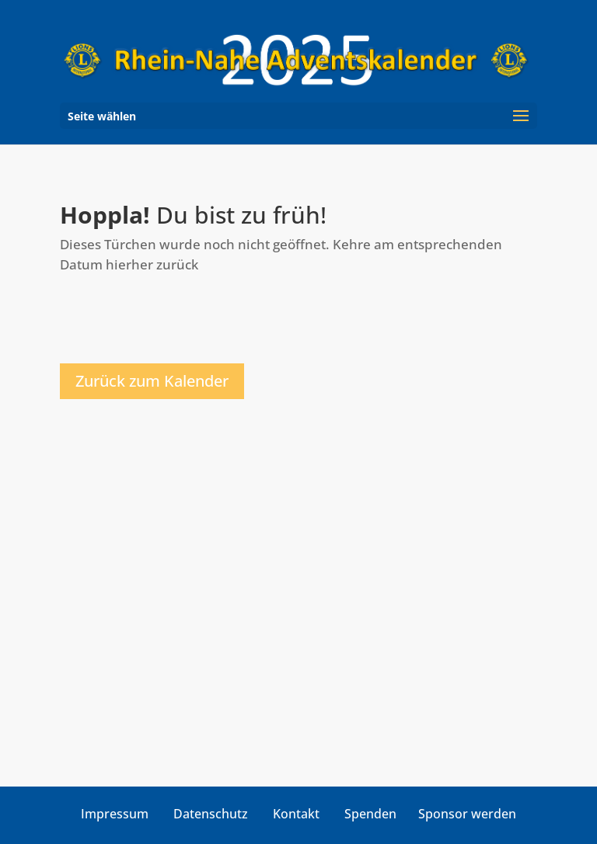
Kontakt (296, 813)
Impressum (114, 813)
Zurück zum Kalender (152, 380)
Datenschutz (210, 813)
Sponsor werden (467, 813)
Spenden (370, 813)
